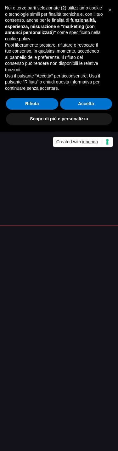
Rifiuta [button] (32, 103)
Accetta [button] (86, 103)
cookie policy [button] (17, 38)
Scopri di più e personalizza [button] (59, 118)
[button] (110, 10)
